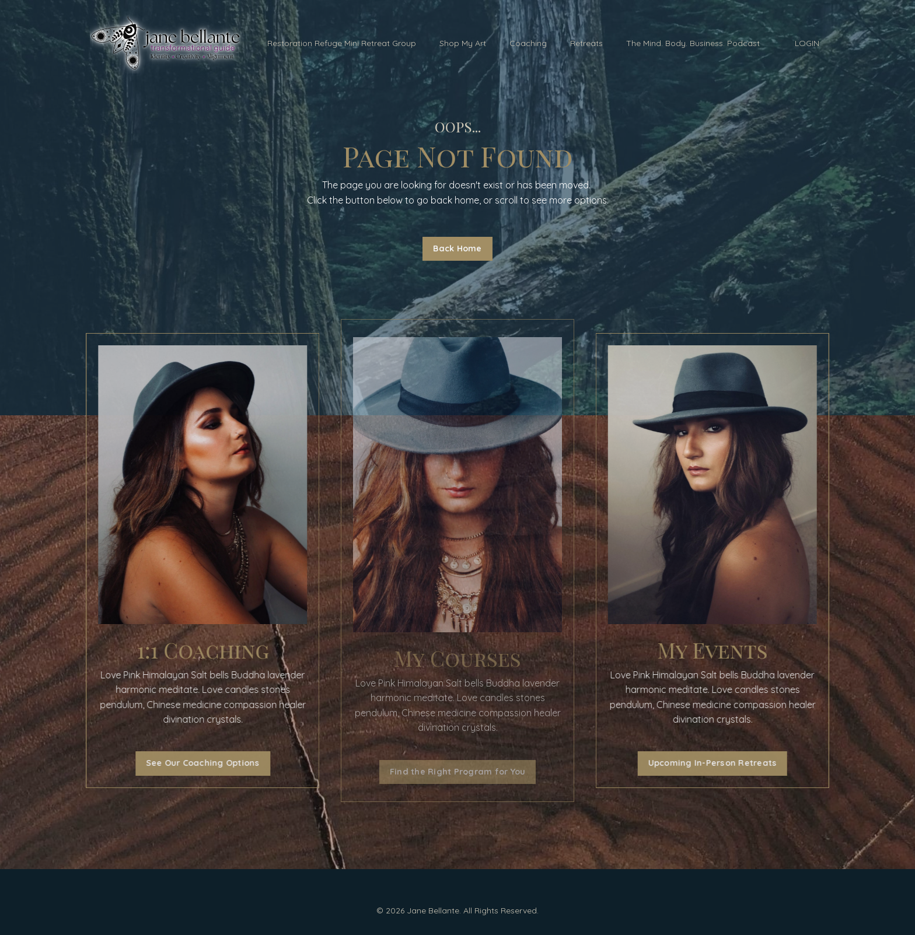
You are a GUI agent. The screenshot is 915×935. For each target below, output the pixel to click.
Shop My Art (462, 43)
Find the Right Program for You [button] (458, 771)
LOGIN (807, 43)
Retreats (586, 43)
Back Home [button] (457, 248)
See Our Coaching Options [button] (197, 763)
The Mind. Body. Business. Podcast (693, 43)
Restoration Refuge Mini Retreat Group (341, 43)
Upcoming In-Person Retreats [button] (718, 763)
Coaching (528, 43)
